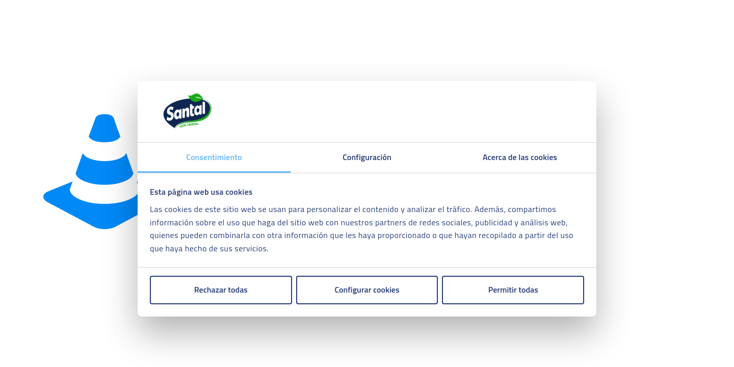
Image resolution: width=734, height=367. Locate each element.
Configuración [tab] (367, 157)
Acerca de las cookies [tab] (520, 157)
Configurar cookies (367, 289)
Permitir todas (513, 289)
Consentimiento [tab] (214, 157)
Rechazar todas (221, 289)
